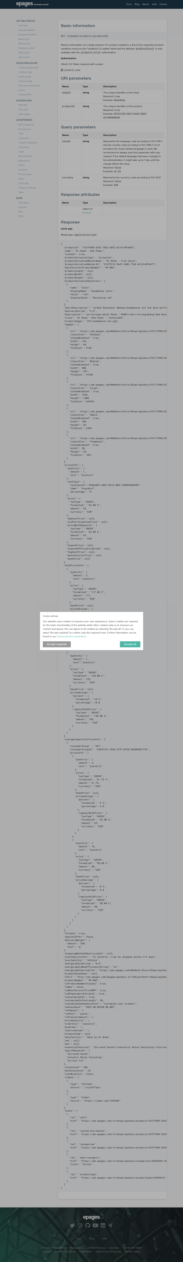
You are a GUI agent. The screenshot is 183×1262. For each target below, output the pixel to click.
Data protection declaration (71, 636)
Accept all (130, 644)
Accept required (57, 644)
